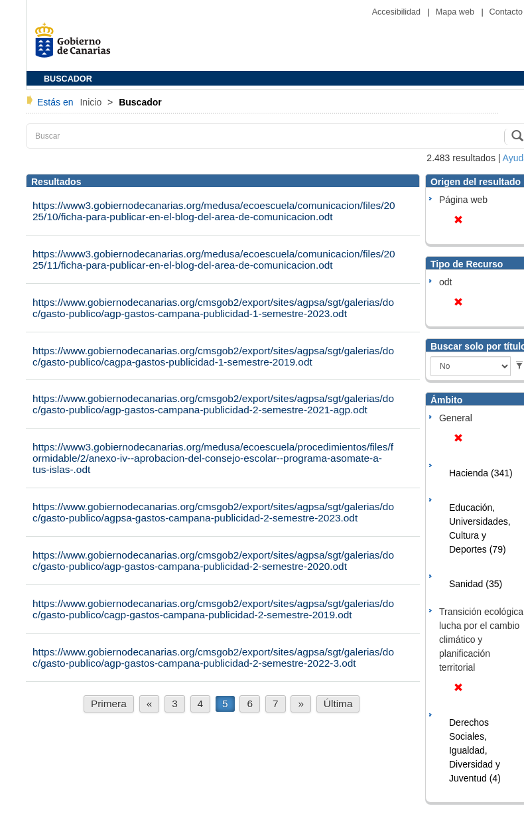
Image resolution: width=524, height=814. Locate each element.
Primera (109, 703)
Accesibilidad (397, 12)
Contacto (506, 12)
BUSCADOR (68, 79)
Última (338, 703)
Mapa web (456, 12)
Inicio (92, 102)
